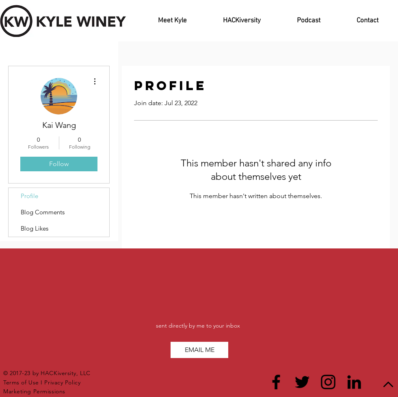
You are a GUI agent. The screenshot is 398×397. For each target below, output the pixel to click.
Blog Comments (43, 212)
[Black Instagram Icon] (328, 382)
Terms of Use (21, 382)
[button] (199, 350)
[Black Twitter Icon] (302, 382)
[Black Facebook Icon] (276, 382)
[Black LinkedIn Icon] (354, 382)
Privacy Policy (63, 382)
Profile (29, 196)
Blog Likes (34, 228)
